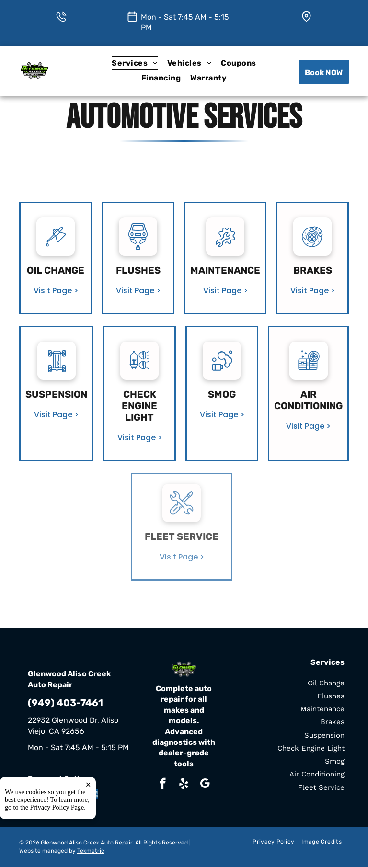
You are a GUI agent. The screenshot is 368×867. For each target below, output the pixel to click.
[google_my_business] (204, 784)
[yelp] (183, 784)
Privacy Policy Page (57, 807)
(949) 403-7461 (65, 702)
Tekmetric (90, 850)
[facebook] (162, 784)
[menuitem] (134, 63)
